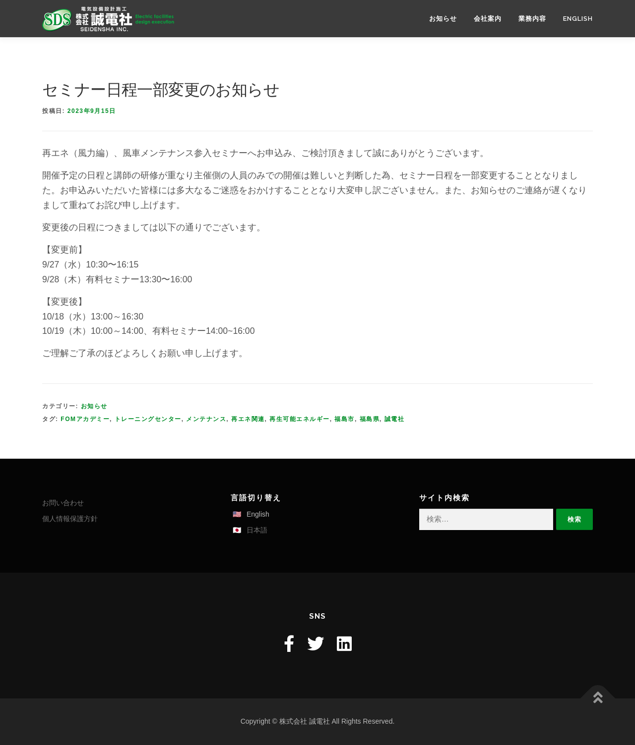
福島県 (370, 419)
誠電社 (394, 419)
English (578, 18)
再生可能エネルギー (299, 419)
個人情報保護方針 (70, 519)
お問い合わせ (63, 503)
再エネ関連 (248, 419)
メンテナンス (206, 419)
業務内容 (532, 18)
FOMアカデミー (85, 419)
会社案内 (488, 18)
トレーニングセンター (148, 419)
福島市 (344, 419)
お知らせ (443, 18)
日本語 (257, 530)
